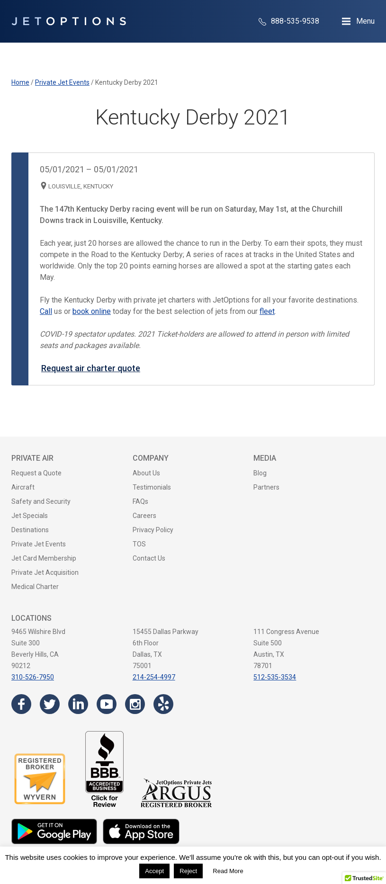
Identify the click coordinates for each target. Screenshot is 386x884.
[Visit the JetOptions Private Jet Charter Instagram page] (135, 704)
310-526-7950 (32, 677)
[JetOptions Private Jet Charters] (68, 21)
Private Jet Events (38, 544)
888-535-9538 (289, 21)
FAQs (140, 501)
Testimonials (152, 487)
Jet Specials (29, 515)
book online (91, 311)
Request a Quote (36, 473)
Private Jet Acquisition (45, 572)
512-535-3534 (274, 677)
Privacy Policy (153, 530)
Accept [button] (154, 871)
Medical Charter (35, 586)
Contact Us (149, 558)
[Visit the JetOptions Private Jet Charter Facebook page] (21, 704)
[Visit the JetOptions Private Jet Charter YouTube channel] (107, 704)
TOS (139, 544)
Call (46, 311)
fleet (267, 311)
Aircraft (23, 487)
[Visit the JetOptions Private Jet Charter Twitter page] (50, 704)
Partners (266, 487)
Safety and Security (41, 501)
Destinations (30, 530)
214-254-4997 (154, 677)
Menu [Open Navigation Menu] (365, 21)
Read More (228, 871)
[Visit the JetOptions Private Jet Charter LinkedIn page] (78, 704)
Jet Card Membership (43, 558)
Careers (144, 515)
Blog (260, 473)
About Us (146, 473)
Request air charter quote (90, 368)
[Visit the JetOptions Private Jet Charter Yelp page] (163, 704)
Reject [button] (188, 871)
